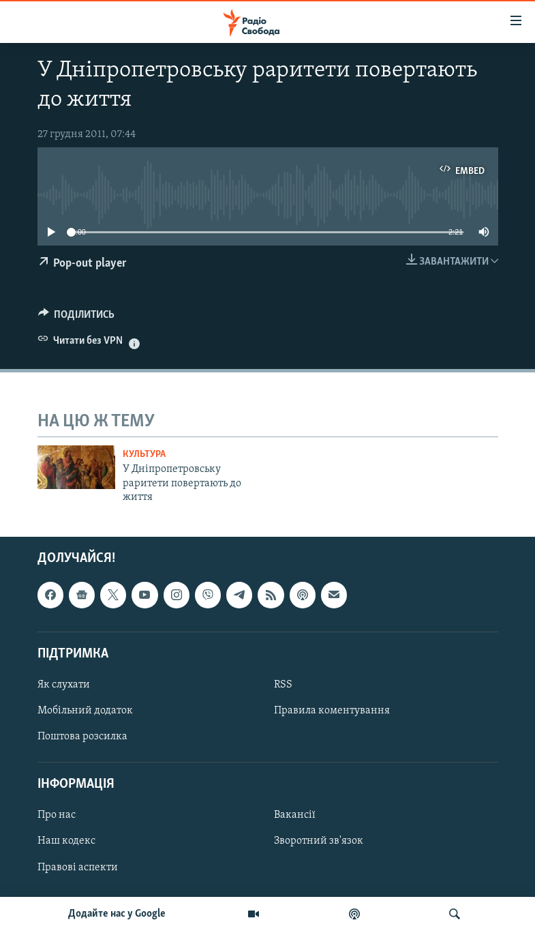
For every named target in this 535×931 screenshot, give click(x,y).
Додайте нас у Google (117, 913)
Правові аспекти (77, 866)
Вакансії (295, 815)
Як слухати (63, 684)
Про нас (56, 815)
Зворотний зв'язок (318, 841)
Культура (144, 454)
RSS (283, 684)
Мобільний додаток (85, 710)
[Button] (76, 318)
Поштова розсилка (82, 736)
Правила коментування (332, 710)
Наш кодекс (66, 841)
